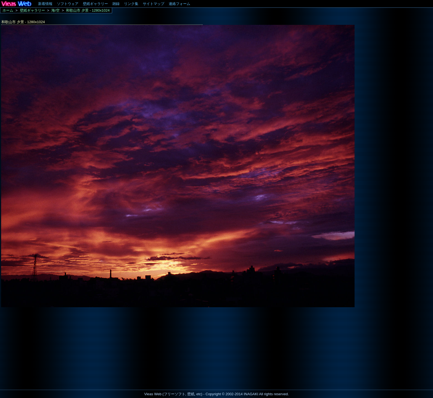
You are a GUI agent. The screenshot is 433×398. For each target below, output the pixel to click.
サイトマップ (153, 4)
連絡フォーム (179, 4)
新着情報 (45, 4)
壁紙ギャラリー (95, 4)
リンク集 (131, 4)
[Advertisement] (46, 347)
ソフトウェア (67, 4)
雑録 (116, 4)
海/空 (55, 10)
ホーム (7, 10)
